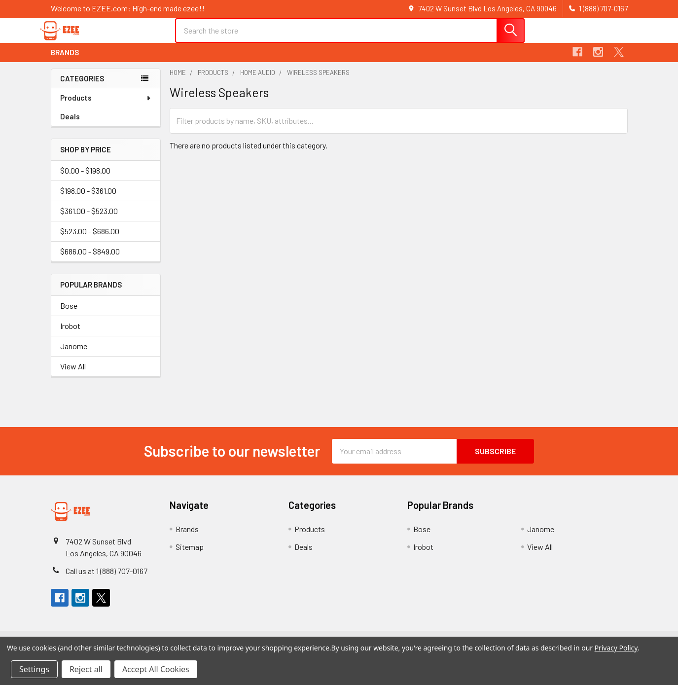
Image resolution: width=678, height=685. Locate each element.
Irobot (70, 333)
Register (567, 40)
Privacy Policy (616, 647)
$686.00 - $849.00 (90, 259)
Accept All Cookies (155, 669)
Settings (34, 669)
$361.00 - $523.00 (89, 219)
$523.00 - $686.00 (89, 239)
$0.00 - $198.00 (85, 178)
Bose (68, 313)
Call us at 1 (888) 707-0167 (106, 578)
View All (73, 374)
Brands (65, 60)
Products (106, 106)
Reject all (86, 669)
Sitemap (190, 554)
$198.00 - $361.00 (88, 199)
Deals (70, 124)
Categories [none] (82, 86)
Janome (73, 354)
